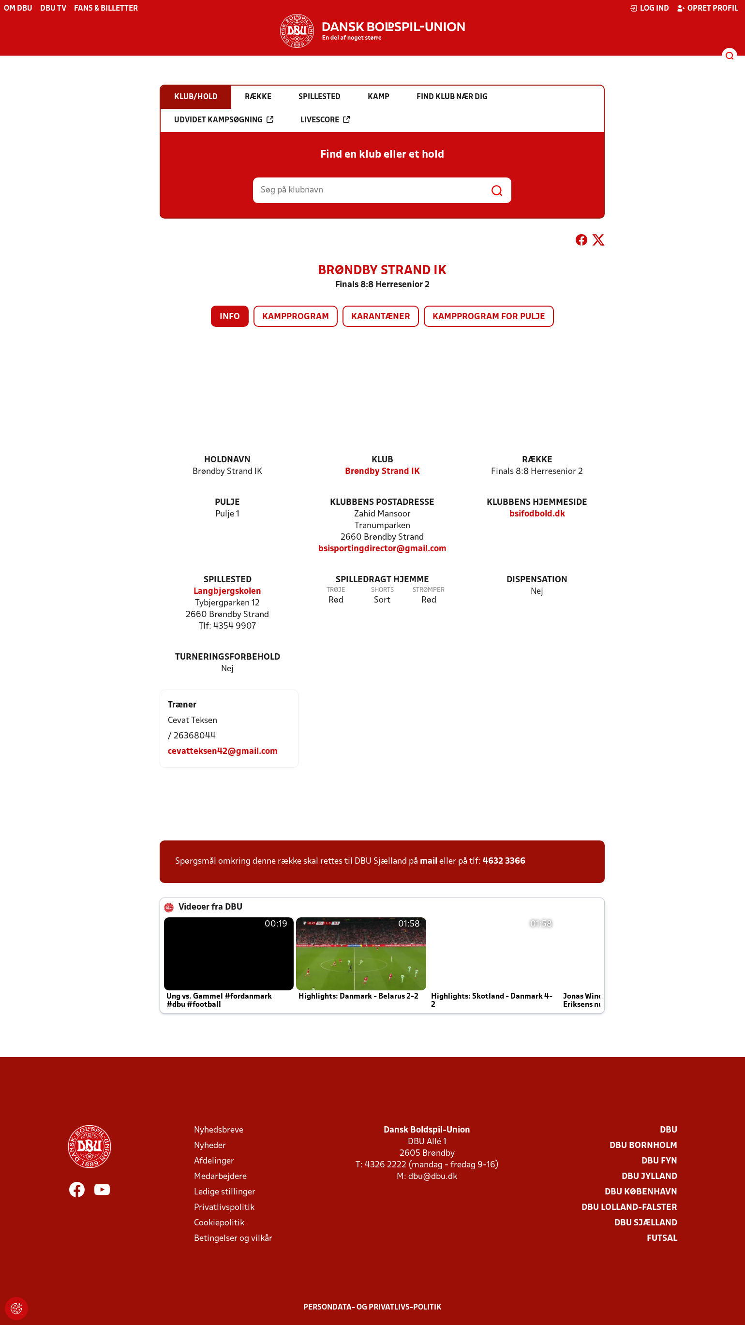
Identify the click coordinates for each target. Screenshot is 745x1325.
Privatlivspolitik (224, 1208)
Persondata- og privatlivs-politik (372, 1307)
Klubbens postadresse (382, 503)
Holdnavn (227, 460)
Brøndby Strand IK (382, 472)
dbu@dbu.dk (432, 1177)
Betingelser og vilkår (233, 1239)
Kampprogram (295, 317)
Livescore (325, 120)
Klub (382, 460)
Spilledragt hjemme (382, 580)
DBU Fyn (659, 1161)
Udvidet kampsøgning (223, 120)
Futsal (662, 1239)
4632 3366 (504, 861)
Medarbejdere (220, 1177)
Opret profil (707, 8)
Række (537, 460)
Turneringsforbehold (227, 657)
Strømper (429, 590)
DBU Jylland (649, 1177)
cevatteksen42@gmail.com (223, 752)
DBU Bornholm (643, 1146)
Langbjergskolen (227, 592)
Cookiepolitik (219, 1223)
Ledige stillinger (224, 1192)
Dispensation (537, 580)
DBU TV (53, 8)
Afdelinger (214, 1161)
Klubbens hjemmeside (537, 503)
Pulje (227, 503)
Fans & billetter (106, 8)
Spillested (228, 580)
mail (428, 861)
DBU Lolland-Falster (629, 1208)
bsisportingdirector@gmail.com (382, 549)
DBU (668, 1130)
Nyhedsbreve (218, 1130)
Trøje (336, 590)
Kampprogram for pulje (488, 317)
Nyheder (210, 1146)
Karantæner (380, 317)
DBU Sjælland (645, 1223)
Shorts (382, 590)
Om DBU (18, 8)
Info (230, 317)
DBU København (641, 1192)
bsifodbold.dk (537, 514)
